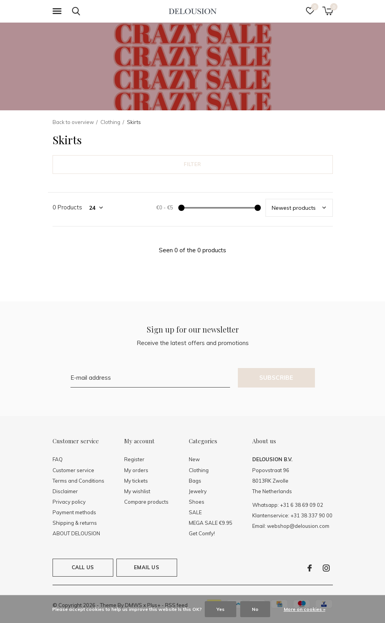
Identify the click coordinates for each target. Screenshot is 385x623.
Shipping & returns (75, 523)
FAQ (58, 459)
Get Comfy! (202, 533)
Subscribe (276, 377)
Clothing (110, 122)
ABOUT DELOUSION (76, 533)
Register (134, 459)
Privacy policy (69, 502)
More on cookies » (304, 609)
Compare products (146, 502)
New (194, 459)
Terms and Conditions (78, 481)
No (255, 609)
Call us (83, 567)
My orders (136, 470)
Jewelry (198, 491)
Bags (195, 481)
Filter (192, 164)
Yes (220, 609)
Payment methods (74, 512)
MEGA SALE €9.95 (210, 523)
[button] (58, 11)
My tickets (136, 481)
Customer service (73, 470)
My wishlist (137, 491)
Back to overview (73, 122)
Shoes (196, 502)
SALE (195, 512)
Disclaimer (65, 491)
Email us (146, 567)
